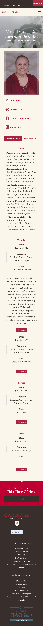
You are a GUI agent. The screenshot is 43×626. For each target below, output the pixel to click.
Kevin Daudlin (24, 561)
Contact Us (15, 127)
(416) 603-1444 (15, 5)
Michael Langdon (24, 594)
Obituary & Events (13, 138)
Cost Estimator (37, 3)
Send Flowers (16, 100)
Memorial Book (30, 138)
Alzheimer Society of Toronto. (20, 229)
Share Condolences (19, 118)
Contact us (6, 5)
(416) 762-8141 (23, 558)
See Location (16, 109)
